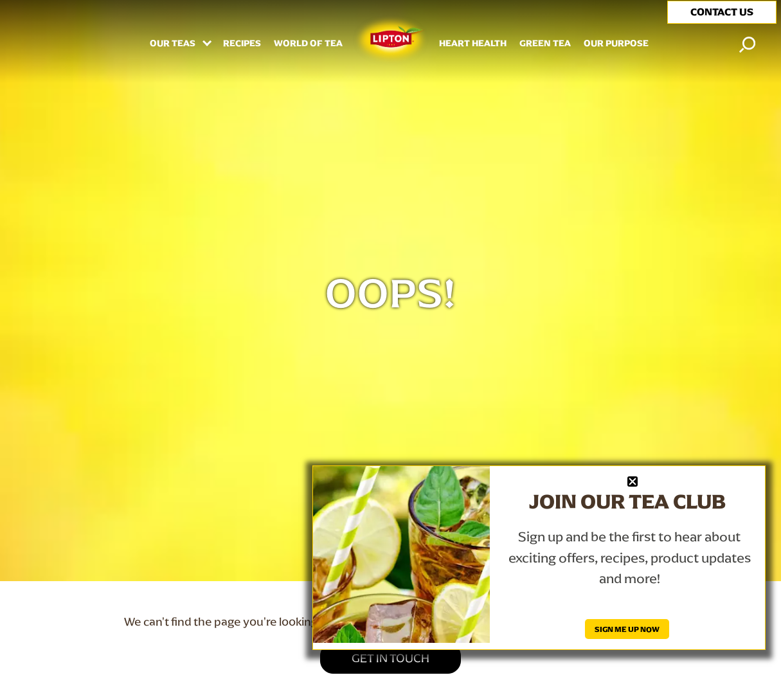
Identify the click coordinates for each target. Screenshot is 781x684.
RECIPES (242, 44)
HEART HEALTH (473, 44)
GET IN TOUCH (390, 658)
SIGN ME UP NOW (627, 629)
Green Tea (545, 44)
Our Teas (173, 44)
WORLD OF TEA (308, 44)
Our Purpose (616, 44)
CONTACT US (721, 12)
